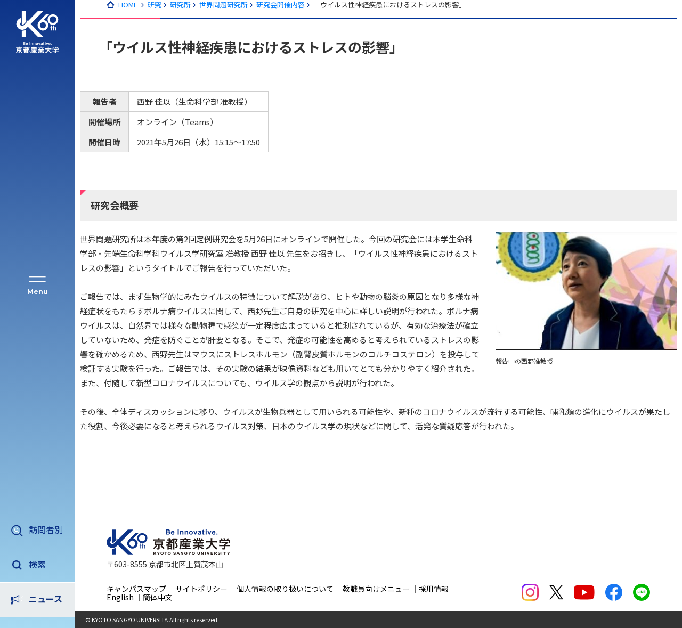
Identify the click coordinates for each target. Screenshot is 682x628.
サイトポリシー (201, 588)
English (120, 597)
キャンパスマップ (136, 588)
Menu (37, 292)
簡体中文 (158, 597)
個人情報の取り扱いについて (285, 588)
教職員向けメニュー (376, 588)
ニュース (45, 564)
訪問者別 (46, 529)
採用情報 (434, 588)
